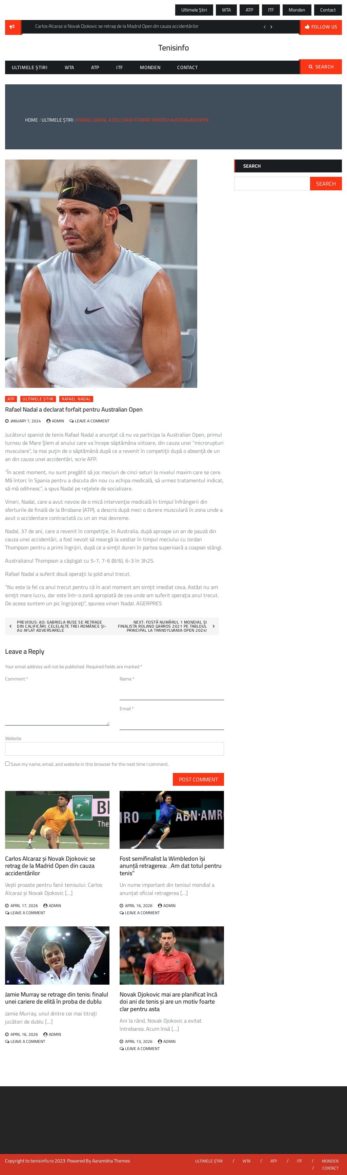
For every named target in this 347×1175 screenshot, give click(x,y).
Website (13, 738)
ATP (249, 9)
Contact (328, 9)
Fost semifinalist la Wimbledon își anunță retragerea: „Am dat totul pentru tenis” (171, 866)
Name (127, 678)
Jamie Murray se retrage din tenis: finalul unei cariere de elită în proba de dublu (56, 998)
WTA (226, 9)
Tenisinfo (173, 47)
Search (321, 66)
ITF (271, 9)
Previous (265, 26)
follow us (324, 26)
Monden (297, 9)
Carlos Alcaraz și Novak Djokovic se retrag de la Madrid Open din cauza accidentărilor (50, 866)
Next (271, 26)
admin (58, 421)
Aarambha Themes (111, 1160)
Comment (16, 678)
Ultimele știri (194, 9)
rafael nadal (76, 399)
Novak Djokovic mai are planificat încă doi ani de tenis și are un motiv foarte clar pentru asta (168, 1001)
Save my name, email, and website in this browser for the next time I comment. (90, 764)
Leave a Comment (92, 421)
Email (127, 708)
